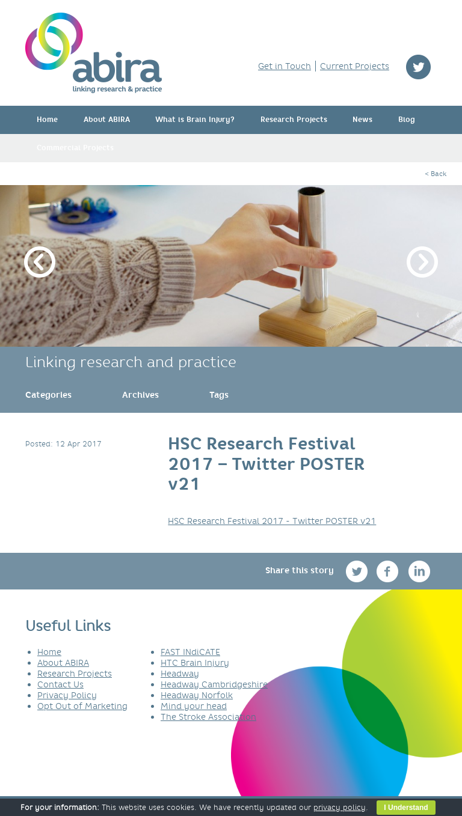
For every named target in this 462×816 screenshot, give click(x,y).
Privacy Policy (67, 695)
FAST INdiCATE (190, 652)
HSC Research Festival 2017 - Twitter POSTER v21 (272, 521)
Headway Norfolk (197, 695)
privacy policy (339, 807)
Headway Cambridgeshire (214, 684)
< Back (435, 173)
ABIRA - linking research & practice (93, 53)
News (362, 119)
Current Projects (354, 66)
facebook (389, 571)
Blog (406, 119)
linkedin (419, 571)
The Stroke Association (208, 716)
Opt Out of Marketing (82, 706)
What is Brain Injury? (195, 119)
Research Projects (293, 119)
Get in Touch (284, 66)
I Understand (406, 807)
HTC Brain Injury (195, 662)
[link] (48, 395)
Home (47, 119)
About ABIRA (107, 119)
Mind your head (194, 706)
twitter (418, 67)
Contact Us (60, 684)
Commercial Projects (75, 148)
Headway (180, 673)
